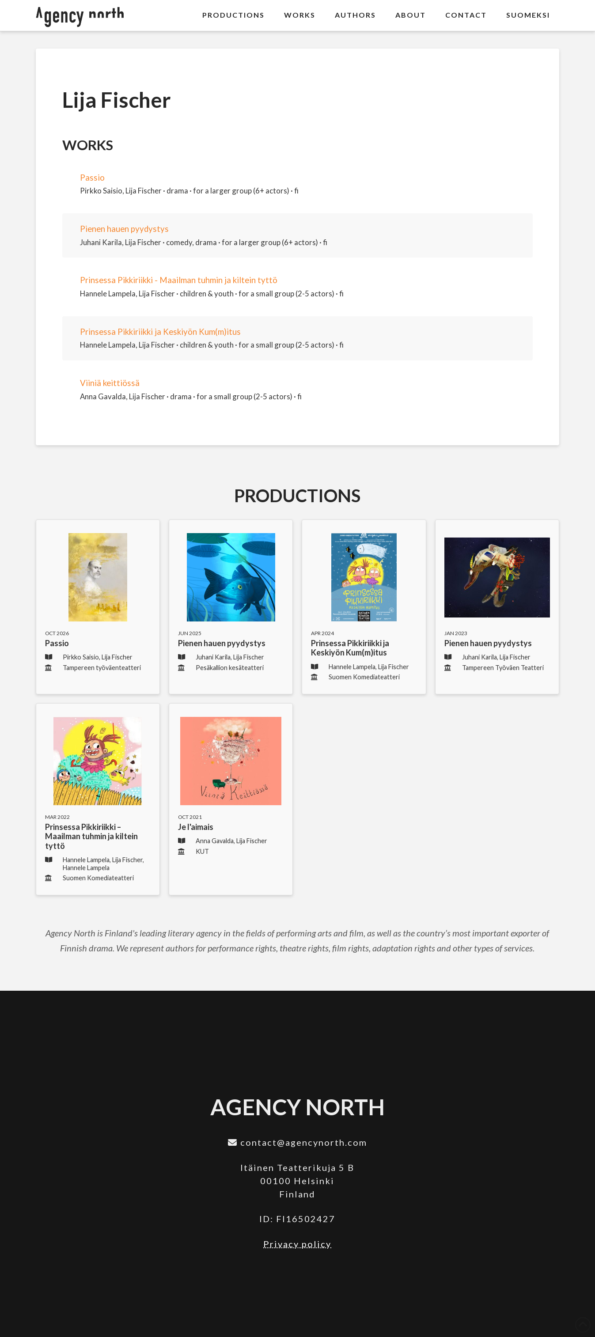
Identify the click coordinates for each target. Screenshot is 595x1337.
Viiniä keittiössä (110, 383)
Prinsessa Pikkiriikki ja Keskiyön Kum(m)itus (160, 332)
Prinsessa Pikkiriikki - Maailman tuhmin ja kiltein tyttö (178, 280)
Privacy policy (297, 1244)
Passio (92, 177)
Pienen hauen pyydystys (124, 229)
